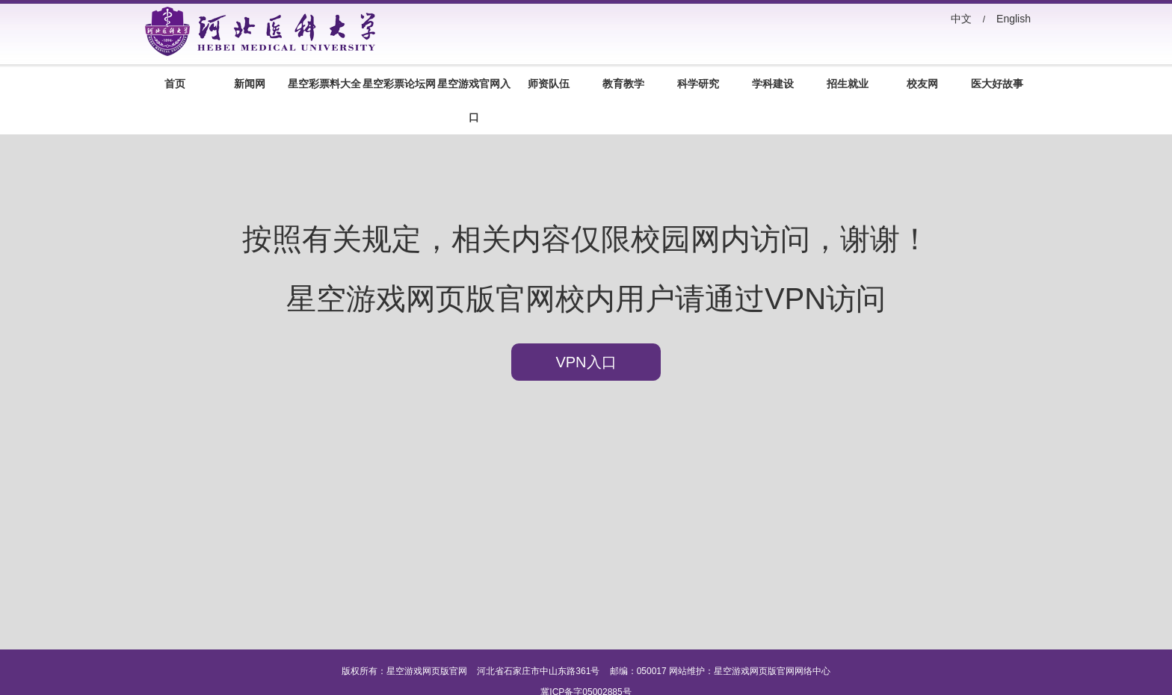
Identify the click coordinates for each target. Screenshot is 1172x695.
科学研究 (698, 84)
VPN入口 (585, 362)
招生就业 (848, 84)
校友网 (922, 84)
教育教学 (623, 84)
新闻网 (249, 84)
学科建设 (773, 84)
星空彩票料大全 (324, 84)
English (1013, 19)
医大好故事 (997, 84)
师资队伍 (549, 84)
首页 (174, 84)
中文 (961, 19)
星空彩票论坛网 (399, 84)
